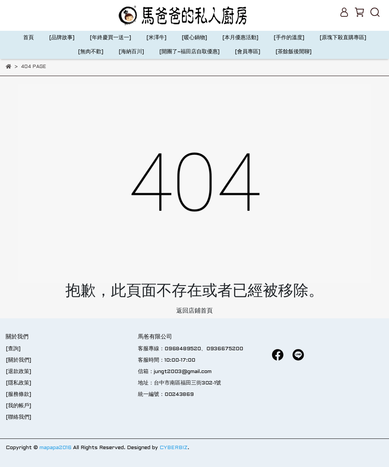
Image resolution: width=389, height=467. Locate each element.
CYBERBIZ (174, 447)
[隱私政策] (18, 383)
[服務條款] (18, 394)
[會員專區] (247, 51)
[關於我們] (18, 360)
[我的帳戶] (18, 405)
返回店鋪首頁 (194, 311)
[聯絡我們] (18, 417)
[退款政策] (18, 371)
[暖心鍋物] (194, 37)
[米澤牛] (156, 37)
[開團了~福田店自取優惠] (189, 51)
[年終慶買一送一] (110, 37)
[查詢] (13, 348)
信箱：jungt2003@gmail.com (175, 371)
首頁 (28, 37)
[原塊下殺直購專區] (342, 37)
